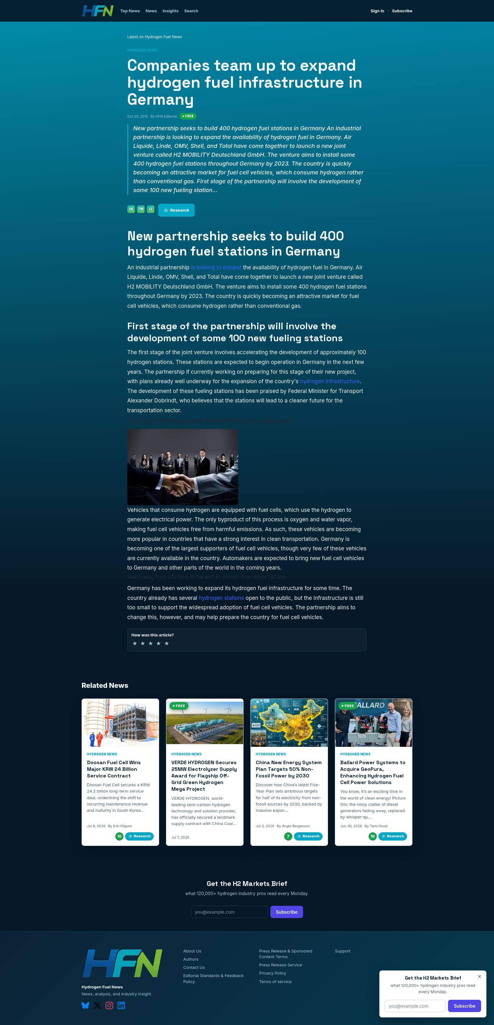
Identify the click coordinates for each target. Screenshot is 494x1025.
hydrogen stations (221, 598)
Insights (171, 10)
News (151, 10)
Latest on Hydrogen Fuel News (154, 36)
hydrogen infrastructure (330, 381)
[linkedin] (121, 1005)
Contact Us (194, 967)
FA (131, 209)
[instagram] (109, 1005)
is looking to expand (216, 267)
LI (150, 209)
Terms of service (275, 981)
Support (342, 950)
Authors (190, 959)
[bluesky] (85, 1005)
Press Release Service (280, 964)
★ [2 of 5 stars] (142, 643)
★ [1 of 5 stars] (134, 643)
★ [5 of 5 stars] (166, 643)
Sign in (377, 10)
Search (191, 10)
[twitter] (97, 1005)
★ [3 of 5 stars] (150, 643)
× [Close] (479, 976)
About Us (192, 950)
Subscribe (402, 10)
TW (140, 209)
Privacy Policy (272, 972)
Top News (130, 10)
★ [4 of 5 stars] (158, 643)
